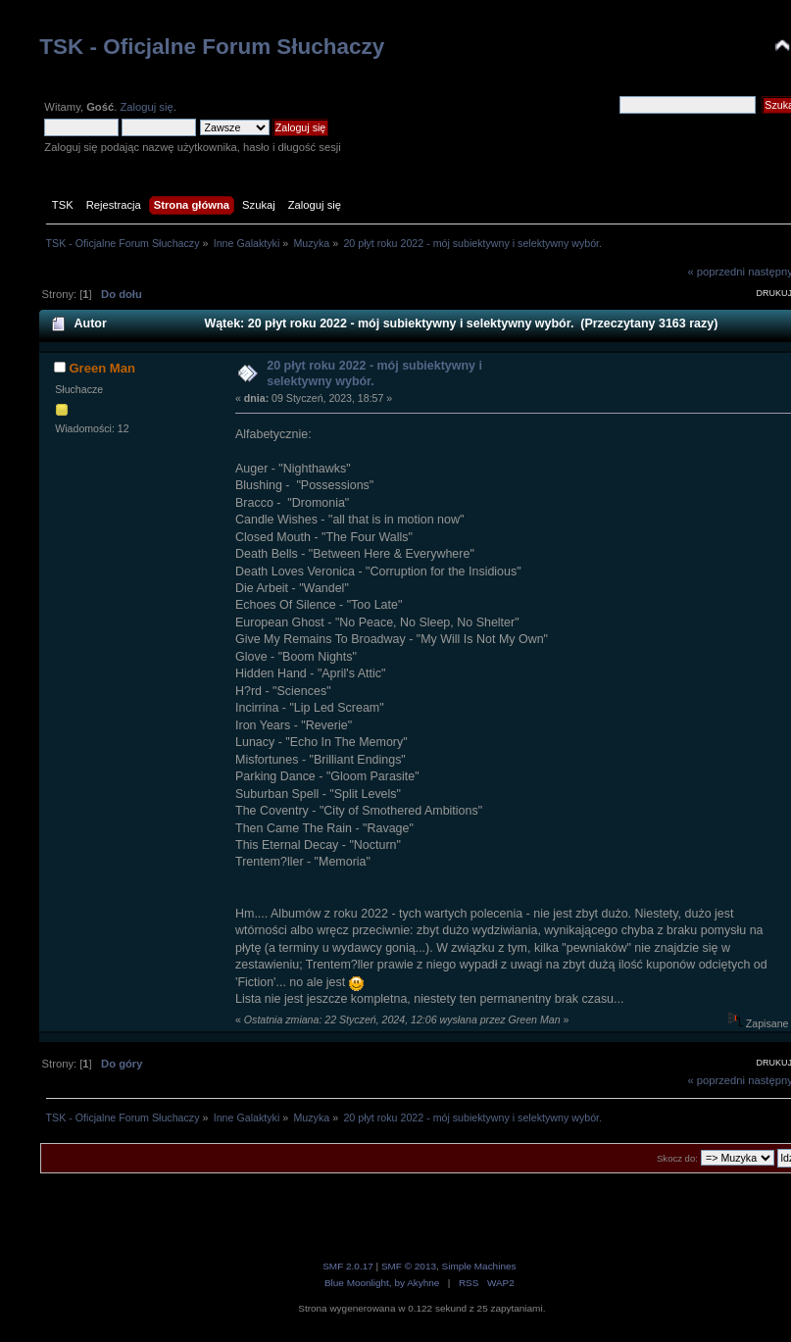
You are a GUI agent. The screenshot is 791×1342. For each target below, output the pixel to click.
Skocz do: (677, 1158)
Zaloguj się (146, 107)
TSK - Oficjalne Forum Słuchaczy (211, 46)
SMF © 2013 (408, 1266)
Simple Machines (479, 1266)
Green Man (102, 368)
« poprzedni (716, 271)
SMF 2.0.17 (347, 1266)
